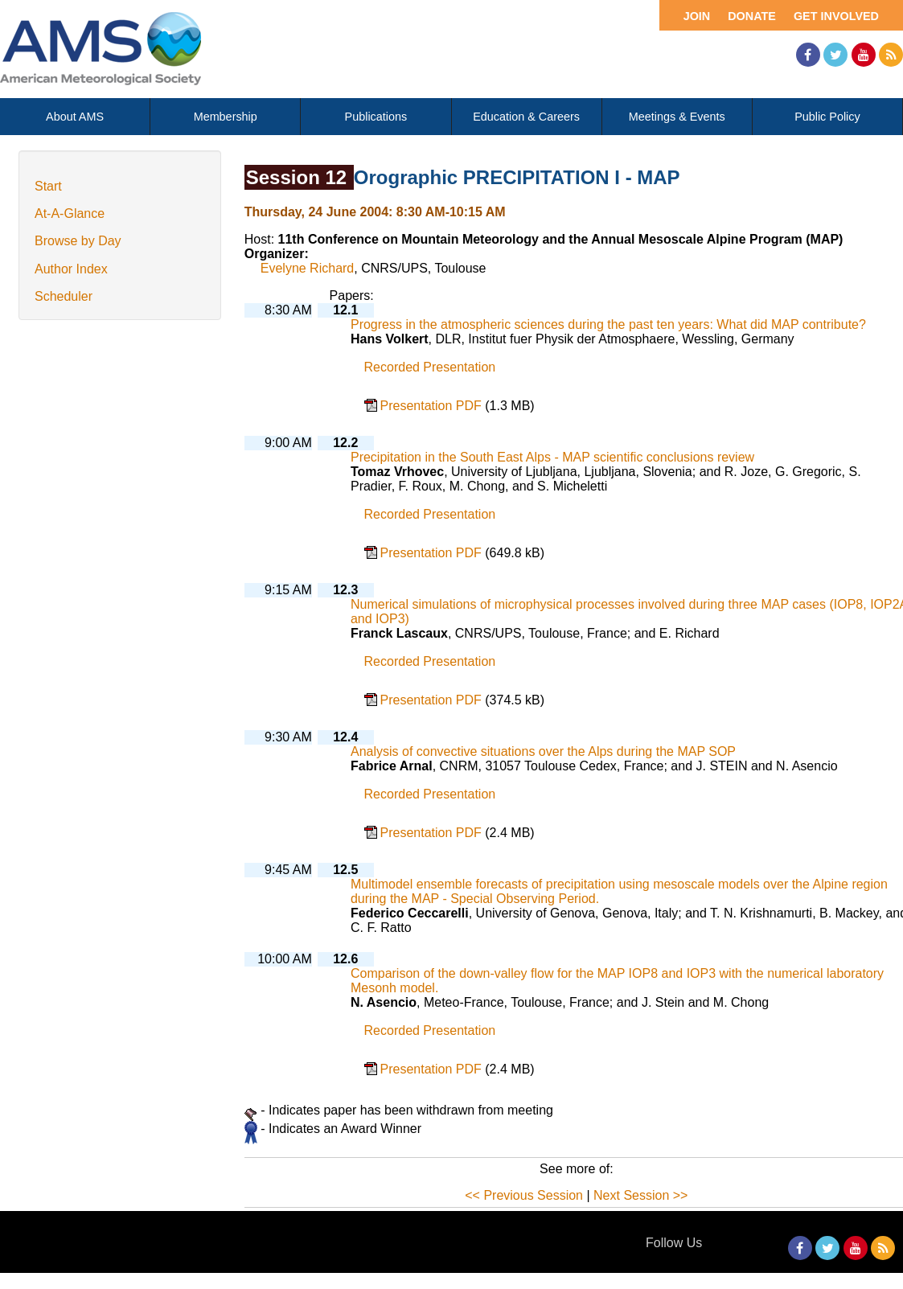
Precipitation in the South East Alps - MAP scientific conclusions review (552, 457)
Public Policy (827, 116)
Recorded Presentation (430, 367)
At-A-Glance (70, 213)
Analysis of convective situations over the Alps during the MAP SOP (543, 751)
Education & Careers (526, 116)
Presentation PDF (433, 406)
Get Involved (836, 16)
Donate (752, 16)
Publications (376, 116)
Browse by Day (78, 241)
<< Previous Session (524, 1195)
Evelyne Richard (308, 268)
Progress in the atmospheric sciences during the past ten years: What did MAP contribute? (608, 324)
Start (48, 186)
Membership (225, 116)
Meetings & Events (677, 116)
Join (697, 16)
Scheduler (63, 296)
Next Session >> (640, 1195)
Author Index (71, 269)
